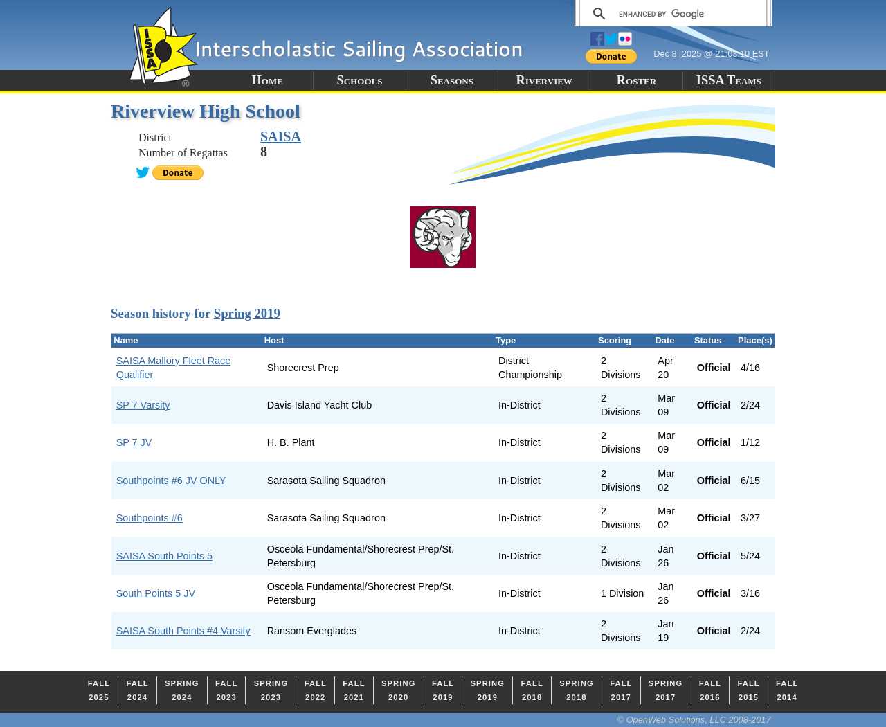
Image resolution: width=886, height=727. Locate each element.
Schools (360, 80)
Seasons (452, 80)
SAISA (280, 136)
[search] (671, 14)
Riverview (544, 80)
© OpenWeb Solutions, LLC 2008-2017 (694, 720)
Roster (636, 80)
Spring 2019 (247, 313)
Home (266, 80)
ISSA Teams (728, 80)
